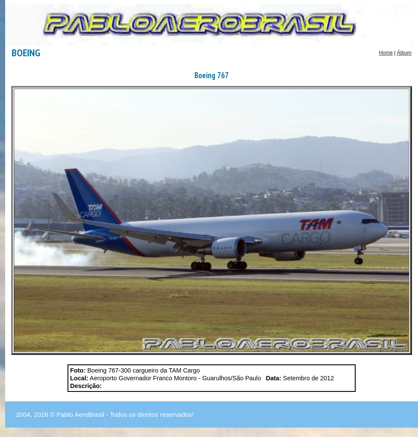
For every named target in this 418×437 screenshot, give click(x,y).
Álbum (404, 53)
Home (386, 53)
